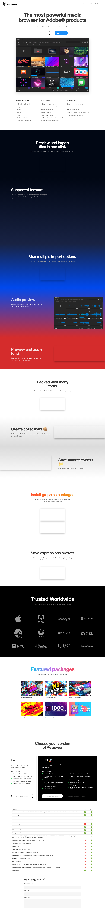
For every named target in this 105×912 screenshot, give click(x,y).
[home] (10, 4)
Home (80, 4)
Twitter (79, 905)
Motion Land (25, 905)
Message (27, 861)
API (95, 4)
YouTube (80, 908)
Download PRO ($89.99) (52, 760)
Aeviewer (24, 902)
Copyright (63, 905)
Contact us (64, 910)
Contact (99, 4)
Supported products (45, 905)
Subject (26, 854)
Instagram (80, 902)
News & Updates (44, 902)
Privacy (63, 908)
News (84, 4)
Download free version (22, 760)
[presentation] (36, 876)
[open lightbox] (43, 33)
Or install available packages (52, 466)
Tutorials (90, 4)
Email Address (28, 848)
